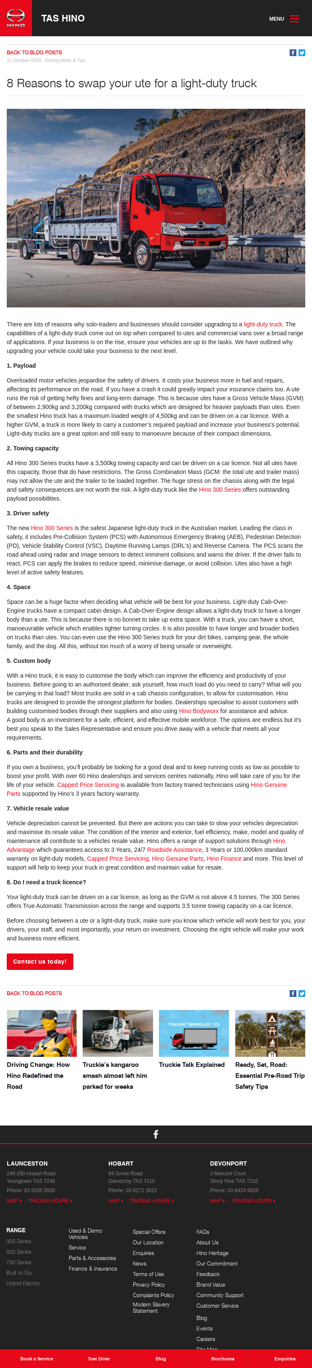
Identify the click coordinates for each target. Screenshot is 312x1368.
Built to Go (19, 1272)
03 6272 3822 (141, 1190)
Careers (265, 1253)
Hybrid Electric (23, 1283)
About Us (204, 1242)
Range (16, 1230)
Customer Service (215, 1305)
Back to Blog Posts (34, 53)
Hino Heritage (210, 1253)
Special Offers (147, 1231)
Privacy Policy (147, 1284)
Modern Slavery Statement (149, 1307)
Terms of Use (146, 1274)
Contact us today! (40, 961)
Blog (261, 1231)
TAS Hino (63, 18)
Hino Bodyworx (199, 711)
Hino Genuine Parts (178, 858)
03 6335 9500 (39, 1190)
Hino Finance (224, 858)
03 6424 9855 (243, 1190)
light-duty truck (263, 324)
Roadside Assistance (174, 849)
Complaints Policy (151, 1295)
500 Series (18, 1251)
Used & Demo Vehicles (85, 1233)
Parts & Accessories (92, 1258)
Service (77, 1247)
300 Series (18, 1241)
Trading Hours (48, 1200)
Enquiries (141, 1253)
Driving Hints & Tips (65, 60)
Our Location (146, 1242)
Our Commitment (214, 1263)
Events (264, 1242)
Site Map (266, 1263)
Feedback (205, 1274)
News (138, 1263)
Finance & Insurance (93, 1269)
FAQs (200, 1231)
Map (12, 1200)
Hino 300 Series (220, 489)
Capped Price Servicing (88, 784)
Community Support (217, 1295)
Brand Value (208, 1284)
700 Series (18, 1262)
